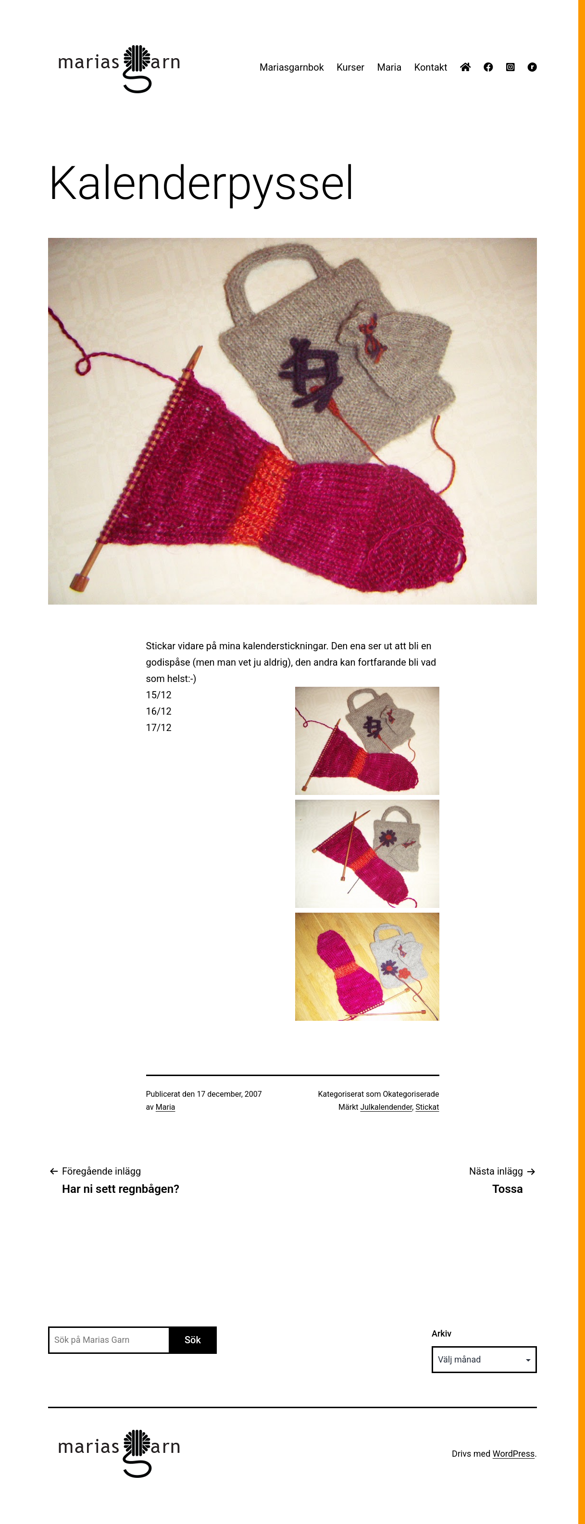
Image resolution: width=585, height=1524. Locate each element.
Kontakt (431, 67)
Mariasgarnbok (292, 67)
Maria (389, 67)
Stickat (427, 1107)
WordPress (514, 1454)
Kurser (350, 67)
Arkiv (441, 1333)
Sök (193, 1340)
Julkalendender (386, 1107)
